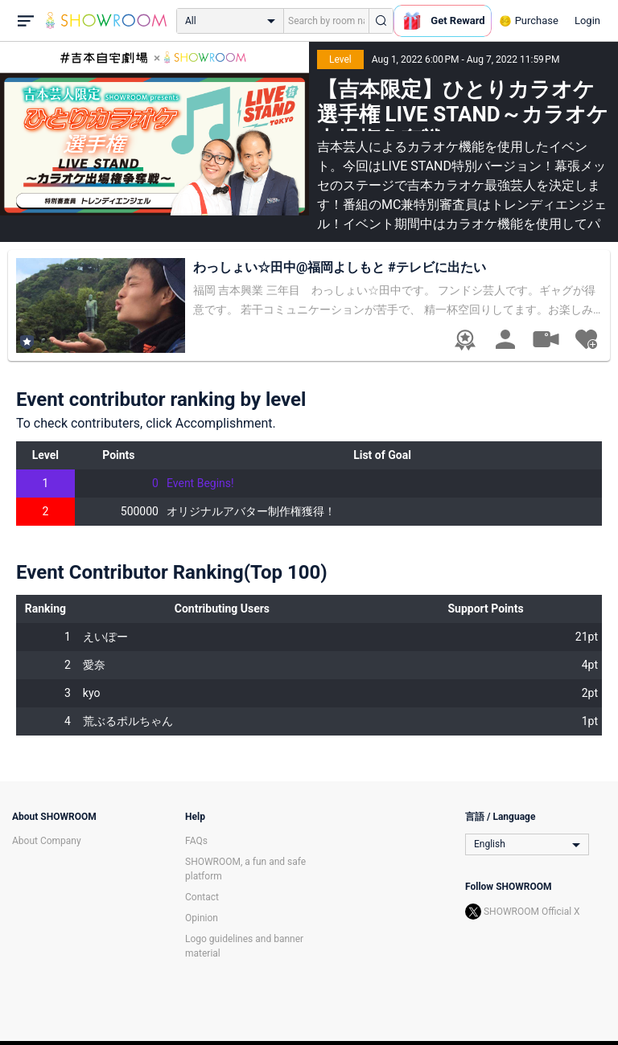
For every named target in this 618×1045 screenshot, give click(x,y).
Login (587, 20)
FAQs (196, 840)
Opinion (201, 918)
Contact (202, 897)
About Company (46, 840)
